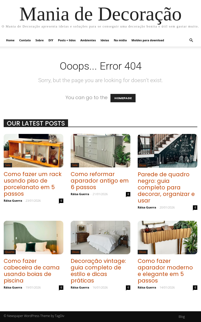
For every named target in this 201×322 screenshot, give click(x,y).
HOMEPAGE (123, 98)
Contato (25, 40)
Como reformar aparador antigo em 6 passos (100, 180)
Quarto (9, 252)
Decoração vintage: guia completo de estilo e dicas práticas (98, 270)
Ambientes (88, 40)
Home (10, 40)
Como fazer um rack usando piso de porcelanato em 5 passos (33, 183)
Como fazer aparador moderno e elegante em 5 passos (165, 270)
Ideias (104, 40)
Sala (7, 165)
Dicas (142, 165)
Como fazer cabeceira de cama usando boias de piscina (32, 270)
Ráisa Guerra (13, 200)
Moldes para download (147, 40)
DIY (50, 40)
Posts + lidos (67, 40)
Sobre (40, 40)
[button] (191, 40)
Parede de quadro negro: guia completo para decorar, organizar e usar (166, 187)
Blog (181, 316)
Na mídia (120, 40)
